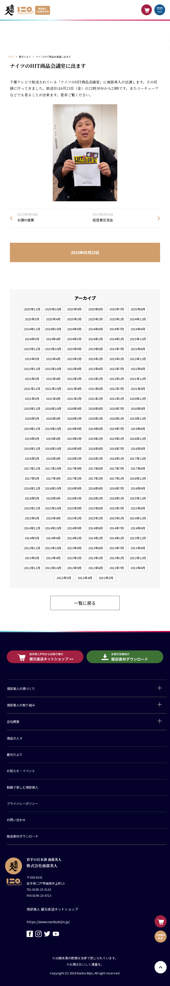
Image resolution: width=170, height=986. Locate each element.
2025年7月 (116, 309)
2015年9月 (74, 508)
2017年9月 (74, 468)
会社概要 (13, 721)
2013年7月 (116, 548)
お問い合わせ (16, 819)
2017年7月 (116, 468)
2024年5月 (32, 339)
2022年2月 (95, 378)
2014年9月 (74, 528)
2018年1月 (116, 458)
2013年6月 (138, 548)
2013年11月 (32, 548)
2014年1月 (116, 538)
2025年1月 (116, 319)
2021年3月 (74, 398)
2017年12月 (138, 458)
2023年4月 (53, 358)
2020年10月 (53, 408)
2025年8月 (95, 309)
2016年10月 (53, 488)
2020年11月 (32, 408)
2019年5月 (32, 438)
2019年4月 (53, 438)
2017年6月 (138, 468)
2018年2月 (95, 458)
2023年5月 (32, 358)
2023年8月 (95, 349)
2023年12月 (138, 339)
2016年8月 (95, 488)
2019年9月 (74, 428)
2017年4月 (53, 478)
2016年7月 (116, 488)
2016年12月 (138, 478)
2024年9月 (74, 329)
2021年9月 (74, 388)
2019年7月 (116, 428)
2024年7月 (116, 329)
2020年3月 (74, 418)
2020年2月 (95, 418)
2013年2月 (95, 558)
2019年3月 (74, 438)
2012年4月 (85, 577)
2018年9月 (74, 448)
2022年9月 (74, 368)
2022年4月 (53, 378)
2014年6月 (138, 528)
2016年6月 (138, 488)
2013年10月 (53, 548)
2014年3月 (74, 538)
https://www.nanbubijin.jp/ (48, 921)
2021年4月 (53, 398)
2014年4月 (53, 538)
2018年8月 (95, 448)
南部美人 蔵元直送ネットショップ (52, 909)
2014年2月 (95, 538)
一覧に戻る (85, 603)
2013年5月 (32, 558)
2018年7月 (116, 448)
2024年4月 (53, 339)
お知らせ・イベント (21, 770)
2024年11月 (32, 329)
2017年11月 (32, 468)
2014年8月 (95, 528)
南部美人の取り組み (21, 705)
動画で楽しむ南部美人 (22, 787)
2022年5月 (32, 378)
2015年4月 (53, 518)
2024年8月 (95, 329)
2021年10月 (53, 388)
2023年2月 (95, 358)
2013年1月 (116, 558)
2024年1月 (116, 339)
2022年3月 (74, 378)
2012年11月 (32, 568)
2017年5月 (32, 478)
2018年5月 (32, 458)
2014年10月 (53, 528)
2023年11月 (32, 349)
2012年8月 (95, 568)
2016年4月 (53, 498)
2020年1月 (116, 418)
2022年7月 (116, 368)
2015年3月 (74, 518)
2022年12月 (138, 358)
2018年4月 (53, 458)
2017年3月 (74, 478)
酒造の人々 (14, 738)
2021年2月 (95, 398)
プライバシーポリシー (22, 803)
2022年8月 (95, 368)
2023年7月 (116, 349)
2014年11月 (32, 528)
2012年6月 (138, 568)
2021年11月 (32, 388)
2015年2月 (95, 518)
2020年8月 (95, 408)
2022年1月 (116, 378)
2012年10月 (53, 568)
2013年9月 (74, 548)
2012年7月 (116, 568)
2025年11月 (32, 309)
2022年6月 (138, 368)
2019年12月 (138, 418)
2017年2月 (95, 478)
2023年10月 (53, 349)
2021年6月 (138, 388)
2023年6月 (138, 349)
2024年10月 (53, 329)
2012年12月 (138, 558)
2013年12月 (138, 538)
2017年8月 (95, 468)
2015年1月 (116, 518)
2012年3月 (106, 577)
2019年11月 (32, 428)
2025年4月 (53, 319)
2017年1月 (116, 478)
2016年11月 (32, 488)
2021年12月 (138, 378)
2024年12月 (138, 319)
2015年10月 (53, 508)
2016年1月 (116, 498)
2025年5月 (32, 319)
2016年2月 (95, 498)
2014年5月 (32, 538)
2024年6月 (138, 329)
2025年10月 (53, 309)
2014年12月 (138, 518)
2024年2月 (95, 339)
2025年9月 (74, 309)
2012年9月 (74, 568)
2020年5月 (32, 418)
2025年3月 (74, 319)
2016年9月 (74, 488)
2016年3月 (74, 498)
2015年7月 (116, 508)
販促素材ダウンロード (22, 836)
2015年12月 (138, 498)
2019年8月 (95, 428)
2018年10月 (53, 448)
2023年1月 (116, 358)
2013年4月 (53, 558)
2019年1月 (116, 438)
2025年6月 (138, 309)
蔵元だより (14, 754)
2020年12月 (138, 398)
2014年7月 (116, 528)
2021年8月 (95, 388)
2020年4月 (53, 418)
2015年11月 (32, 508)
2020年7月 (116, 408)
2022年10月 (53, 368)
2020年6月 (138, 408)
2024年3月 (74, 339)
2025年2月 (95, 319)
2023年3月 (74, 358)
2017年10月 (53, 468)
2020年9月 (74, 408)
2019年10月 (53, 428)
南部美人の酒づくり (21, 688)
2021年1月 (116, 398)
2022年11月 (32, 368)
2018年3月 (74, 458)
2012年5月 (64, 577)
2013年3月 (74, 558)
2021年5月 (32, 398)
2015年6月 (138, 508)
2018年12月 (138, 438)
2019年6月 (138, 428)
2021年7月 (116, 388)
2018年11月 (32, 448)
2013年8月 (95, 548)
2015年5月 (32, 518)
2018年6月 (138, 448)
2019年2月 (95, 438)
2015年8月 (95, 508)
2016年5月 (32, 498)
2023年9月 (74, 349)
